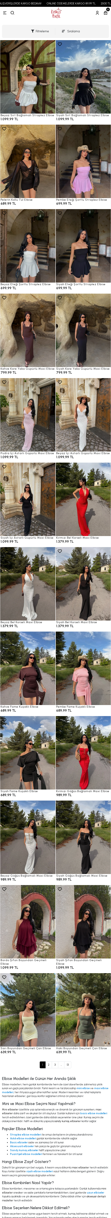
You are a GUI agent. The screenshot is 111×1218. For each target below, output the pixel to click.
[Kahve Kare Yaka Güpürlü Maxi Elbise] (27, 330)
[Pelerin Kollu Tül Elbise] (27, 161)
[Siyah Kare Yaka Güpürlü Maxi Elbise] (83, 330)
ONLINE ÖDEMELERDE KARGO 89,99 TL (76, 3)
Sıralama (71, 31)
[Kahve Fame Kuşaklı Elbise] (27, 668)
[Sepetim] (105, 13)
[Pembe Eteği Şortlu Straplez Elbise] (83, 161)
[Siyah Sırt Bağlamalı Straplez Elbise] (83, 77)
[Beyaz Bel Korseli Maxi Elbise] (27, 584)
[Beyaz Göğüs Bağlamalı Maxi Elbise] (27, 837)
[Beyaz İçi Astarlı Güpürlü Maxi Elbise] (83, 415)
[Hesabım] (97, 13)
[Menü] (5, 13)
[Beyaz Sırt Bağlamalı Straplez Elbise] (27, 77)
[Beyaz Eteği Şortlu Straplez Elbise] (27, 246)
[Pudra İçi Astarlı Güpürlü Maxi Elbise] (27, 415)
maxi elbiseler (80, 1167)
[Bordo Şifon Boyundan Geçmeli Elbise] (27, 922)
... (61, 1064)
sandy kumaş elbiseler (67, 1121)
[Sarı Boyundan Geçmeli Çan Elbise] (27, 1010)
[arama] (12, 13)
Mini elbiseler (10, 1109)
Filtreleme (40, 31)
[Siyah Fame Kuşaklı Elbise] (27, 753)
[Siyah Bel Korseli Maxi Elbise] (83, 584)
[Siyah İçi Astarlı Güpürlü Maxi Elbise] (27, 499)
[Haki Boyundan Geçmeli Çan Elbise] (83, 1010)
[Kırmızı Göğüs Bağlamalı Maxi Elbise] (83, 753)
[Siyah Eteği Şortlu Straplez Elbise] (83, 246)
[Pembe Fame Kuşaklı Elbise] (83, 668)
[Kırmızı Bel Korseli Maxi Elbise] (83, 499)
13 (68, 1064)
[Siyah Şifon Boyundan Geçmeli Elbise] (83, 922)
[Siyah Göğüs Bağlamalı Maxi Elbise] (83, 837)
